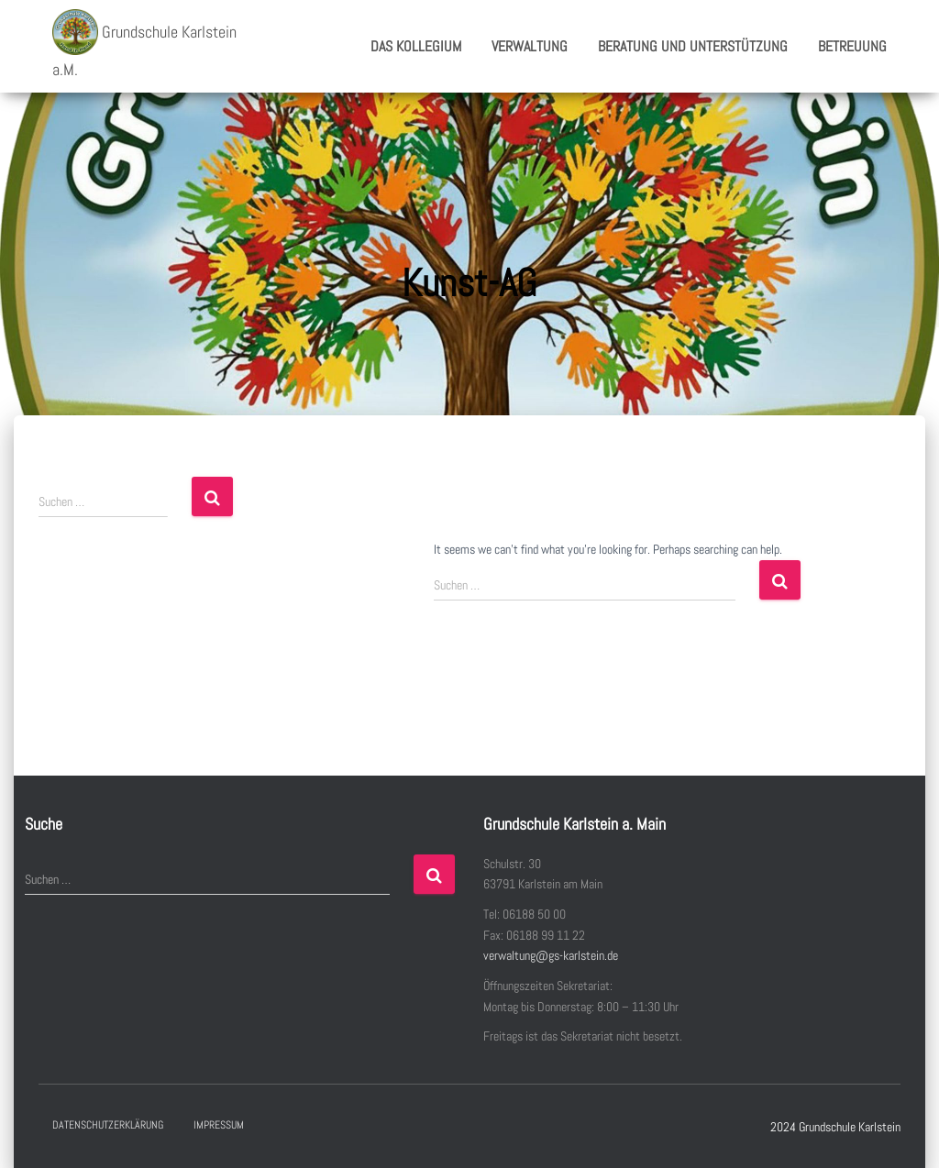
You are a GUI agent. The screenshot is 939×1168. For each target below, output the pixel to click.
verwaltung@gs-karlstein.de (550, 955)
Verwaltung (530, 46)
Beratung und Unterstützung (693, 46)
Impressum (218, 1125)
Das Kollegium (415, 46)
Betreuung (852, 46)
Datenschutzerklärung (107, 1125)
